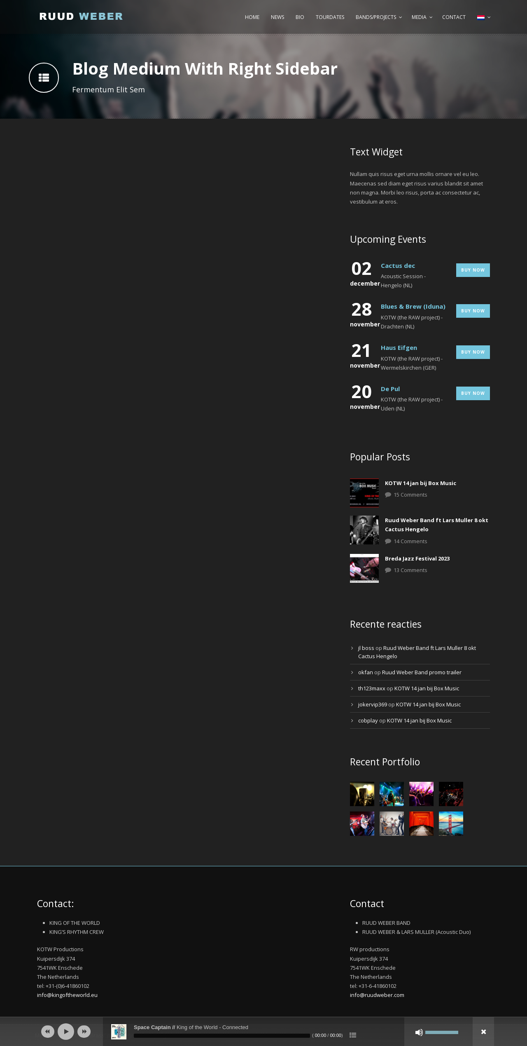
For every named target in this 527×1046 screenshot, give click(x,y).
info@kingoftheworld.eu (67, 995)
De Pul (390, 389)
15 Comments (410, 494)
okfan (365, 672)
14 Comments (410, 541)
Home (252, 17)
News (277, 17)
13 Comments (410, 570)
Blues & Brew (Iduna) (413, 306)
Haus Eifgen (399, 347)
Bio (300, 17)
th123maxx (371, 688)
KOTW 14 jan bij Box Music (420, 483)
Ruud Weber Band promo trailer (422, 672)
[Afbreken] (419, 1032)
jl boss (366, 648)
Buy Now (473, 270)
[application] (263, 1031)
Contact (454, 17)
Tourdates (330, 17)
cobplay (368, 720)
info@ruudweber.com (377, 995)
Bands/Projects (376, 17)
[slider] (222, 1036)
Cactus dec (398, 265)
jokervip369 (372, 704)
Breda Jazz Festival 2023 (417, 558)
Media (419, 17)
